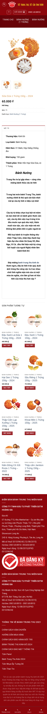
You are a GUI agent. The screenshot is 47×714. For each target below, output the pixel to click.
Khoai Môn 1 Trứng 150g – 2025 (34, 421)
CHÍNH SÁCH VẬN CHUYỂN (14, 630)
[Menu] (9, 12)
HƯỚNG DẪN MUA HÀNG (13, 635)
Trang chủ (8, 19)
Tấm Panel (7, 654)
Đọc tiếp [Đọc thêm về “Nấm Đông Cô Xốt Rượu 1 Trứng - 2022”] (7, 478)
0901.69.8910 (34, 12)
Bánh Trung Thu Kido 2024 (13, 659)
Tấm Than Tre (8, 669)
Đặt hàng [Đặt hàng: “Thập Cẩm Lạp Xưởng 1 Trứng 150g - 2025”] (7, 433)
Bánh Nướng (22, 19)
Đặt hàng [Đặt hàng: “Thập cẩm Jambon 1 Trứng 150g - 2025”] (30, 478)
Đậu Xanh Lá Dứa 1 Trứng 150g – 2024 (12, 336)
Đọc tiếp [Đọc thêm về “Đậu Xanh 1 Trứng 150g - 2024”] (29, 345)
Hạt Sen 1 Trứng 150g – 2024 (10, 379)
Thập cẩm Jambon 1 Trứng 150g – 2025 (34, 468)
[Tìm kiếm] (4, 4)
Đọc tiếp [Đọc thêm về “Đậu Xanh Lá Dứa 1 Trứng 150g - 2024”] (7, 345)
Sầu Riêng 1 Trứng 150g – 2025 (34, 379)
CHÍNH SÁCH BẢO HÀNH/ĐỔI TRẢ (17, 639)
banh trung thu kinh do (28, 262)
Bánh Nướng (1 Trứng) (18, 114)
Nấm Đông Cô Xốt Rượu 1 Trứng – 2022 (11, 468)
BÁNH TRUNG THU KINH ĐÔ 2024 (17, 644)
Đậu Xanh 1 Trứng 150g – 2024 (34, 336)
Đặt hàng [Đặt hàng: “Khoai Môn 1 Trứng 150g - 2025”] (30, 433)
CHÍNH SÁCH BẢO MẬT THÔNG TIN (18, 649)
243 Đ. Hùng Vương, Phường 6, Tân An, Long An (22, 537)
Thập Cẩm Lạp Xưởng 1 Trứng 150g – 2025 (9, 423)
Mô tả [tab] (6, 128)
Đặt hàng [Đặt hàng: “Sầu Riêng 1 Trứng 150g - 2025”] (30, 388)
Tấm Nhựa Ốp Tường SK (13, 664)
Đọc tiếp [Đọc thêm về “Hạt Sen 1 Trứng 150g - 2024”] (7, 388)
